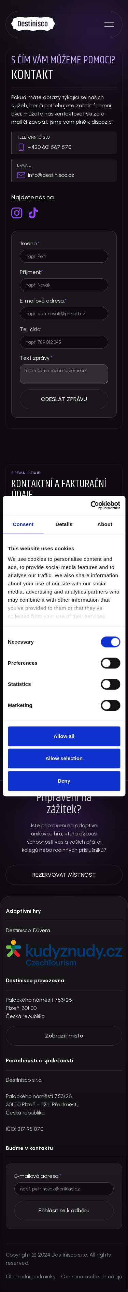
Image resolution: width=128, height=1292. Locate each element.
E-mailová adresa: (43, 300)
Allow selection (64, 758)
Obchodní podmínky (31, 1276)
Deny (64, 781)
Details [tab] (64, 524)
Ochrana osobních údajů (91, 1276)
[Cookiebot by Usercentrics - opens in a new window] (91, 505)
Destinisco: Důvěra (28, 930)
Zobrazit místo (64, 1035)
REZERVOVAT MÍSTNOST (64, 875)
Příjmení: (31, 272)
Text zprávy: (36, 358)
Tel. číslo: (30, 329)
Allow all (64, 736)
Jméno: (29, 243)
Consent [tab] (23, 524)
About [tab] (104, 524)
